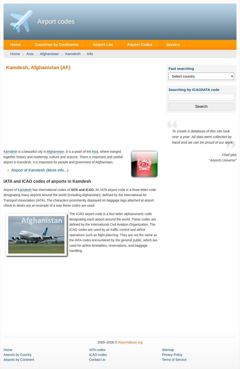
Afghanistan (49, 54)
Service (173, 44)
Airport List (103, 44)
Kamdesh (73, 54)
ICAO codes (98, 355)
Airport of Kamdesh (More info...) (39, 170)
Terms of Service (174, 360)
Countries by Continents (57, 44)
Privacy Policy (172, 355)
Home (15, 44)
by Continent (19, 360)
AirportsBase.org (130, 342)
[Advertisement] (82, 109)
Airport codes (56, 21)
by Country (18, 355)
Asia (30, 54)
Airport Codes (139, 44)
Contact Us (97, 360)
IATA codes (97, 350)
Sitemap (168, 350)
